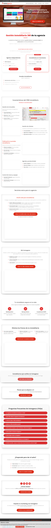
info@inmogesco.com (36, 520)
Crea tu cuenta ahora (25, 471)
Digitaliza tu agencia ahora (25, 339)
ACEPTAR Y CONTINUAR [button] (20, 526)
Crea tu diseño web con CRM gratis (25, 214)
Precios (36, 3)
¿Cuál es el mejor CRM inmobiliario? (13, 420)
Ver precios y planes (25, 395)
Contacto (46, 3)
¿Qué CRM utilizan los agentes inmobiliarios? (15, 416)
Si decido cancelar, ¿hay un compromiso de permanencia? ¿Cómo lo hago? (21, 442)
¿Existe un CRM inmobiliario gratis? (13, 424)
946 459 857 (27, 520)
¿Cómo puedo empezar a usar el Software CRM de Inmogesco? (19, 427)
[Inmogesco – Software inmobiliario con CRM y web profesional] (7, 3)
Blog (43, 3)
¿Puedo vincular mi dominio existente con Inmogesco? (17, 439)
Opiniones (40, 3)
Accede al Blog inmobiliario (25, 510)
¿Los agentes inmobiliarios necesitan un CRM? (15, 412)
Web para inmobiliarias (30, 3)
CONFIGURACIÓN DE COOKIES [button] (30, 526)
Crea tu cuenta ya (37, 21)
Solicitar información (25, 87)
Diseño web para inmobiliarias (25, 197)
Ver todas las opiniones (26, 379)
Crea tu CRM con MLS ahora (25, 266)
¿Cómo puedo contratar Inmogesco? (13, 431)
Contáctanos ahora (25, 492)
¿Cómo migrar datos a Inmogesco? (13, 435)
